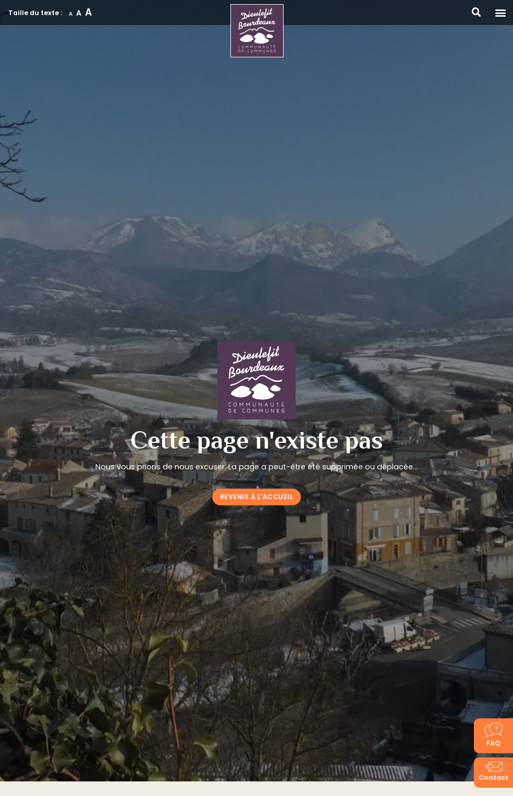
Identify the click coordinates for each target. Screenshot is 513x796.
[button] (500, 12)
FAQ (493, 743)
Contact (493, 777)
